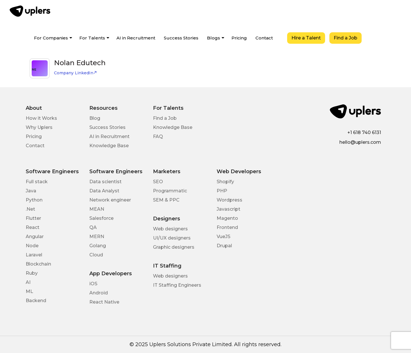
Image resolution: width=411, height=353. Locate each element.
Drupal (224, 245)
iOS (93, 283)
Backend (36, 300)
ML (29, 291)
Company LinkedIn (75, 72)
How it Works (41, 118)
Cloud (96, 255)
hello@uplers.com (360, 142)
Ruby (32, 273)
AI (28, 282)
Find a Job (345, 38)
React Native (104, 302)
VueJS (223, 236)
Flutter (33, 218)
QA (93, 227)
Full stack (37, 181)
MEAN (96, 209)
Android (98, 293)
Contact (264, 38)
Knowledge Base (109, 145)
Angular (35, 236)
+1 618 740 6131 (364, 132)
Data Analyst (104, 191)
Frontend (227, 227)
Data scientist (105, 181)
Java (31, 191)
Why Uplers (39, 127)
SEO (158, 181)
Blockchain (38, 264)
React (32, 227)
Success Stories (181, 38)
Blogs (213, 38)
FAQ (158, 136)
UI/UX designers (172, 238)
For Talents (92, 38)
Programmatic (170, 191)
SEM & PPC (166, 200)
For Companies (51, 38)
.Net (30, 209)
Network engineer (110, 200)
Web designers (170, 229)
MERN (96, 236)
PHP (222, 191)
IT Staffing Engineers (177, 285)
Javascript (228, 209)
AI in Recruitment (135, 38)
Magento (227, 218)
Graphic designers (173, 247)
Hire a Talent (306, 38)
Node (32, 245)
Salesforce (101, 218)
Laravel (34, 255)
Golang (97, 245)
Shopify (225, 181)
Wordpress (229, 200)
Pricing (239, 38)
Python (34, 200)
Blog (94, 118)
